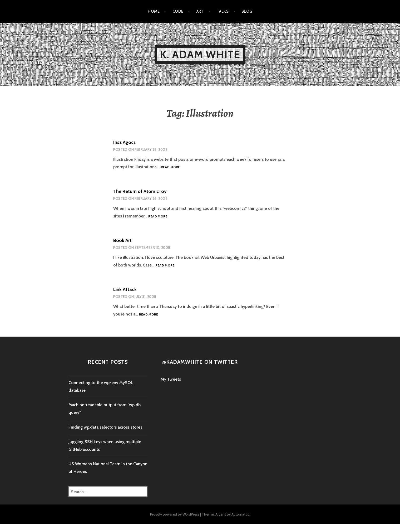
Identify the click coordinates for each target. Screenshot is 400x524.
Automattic (240, 514)
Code (178, 11)
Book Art (122, 240)
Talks (223, 11)
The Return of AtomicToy (140, 191)
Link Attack (125, 289)
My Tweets (171, 379)
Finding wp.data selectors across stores (105, 427)
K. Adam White (200, 54)
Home (154, 11)
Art (200, 11)
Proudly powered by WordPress (174, 514)
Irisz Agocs (124, 142)
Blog (246, 11)
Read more (170, 167)
